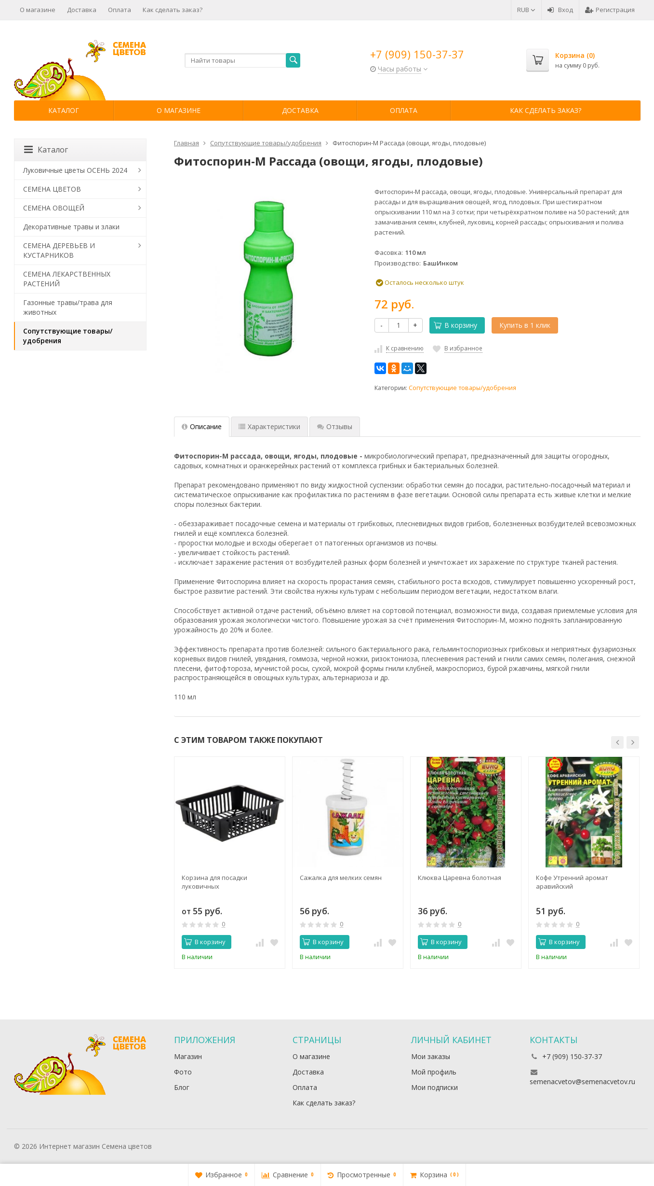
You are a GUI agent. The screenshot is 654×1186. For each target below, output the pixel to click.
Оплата (119, 9)
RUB (526, 9)
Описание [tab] (202, 426)
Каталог (63, 110)
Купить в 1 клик (524, 325)
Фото (183, 1071)
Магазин (188, 1056)
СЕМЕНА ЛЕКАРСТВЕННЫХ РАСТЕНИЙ (66, 278)
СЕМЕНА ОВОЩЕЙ (53, 207)
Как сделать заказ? (172, 9)
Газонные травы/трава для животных (67, 307)
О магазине (37, 9)
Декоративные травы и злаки (71, 226)
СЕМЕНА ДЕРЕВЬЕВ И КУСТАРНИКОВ (59, 250)
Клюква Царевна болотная (459, 877)
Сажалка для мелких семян (341, 877)
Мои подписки (434, 1087)
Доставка (81, 9)
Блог (181, 1087)
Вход (560, 9)
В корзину (455, 325)
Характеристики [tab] (269, 426)
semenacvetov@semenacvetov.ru (582, 1081)
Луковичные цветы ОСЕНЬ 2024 (75, 170)
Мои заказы (430, 1056)
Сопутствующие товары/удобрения (462, 388)
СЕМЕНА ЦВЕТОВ (52, 189)
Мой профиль (433, 1071)
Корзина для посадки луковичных (214, 882)
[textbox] (242, 60)
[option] (230, 862)
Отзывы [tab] (334, 426)
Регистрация (610, 9)
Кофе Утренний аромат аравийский (572, 882)
